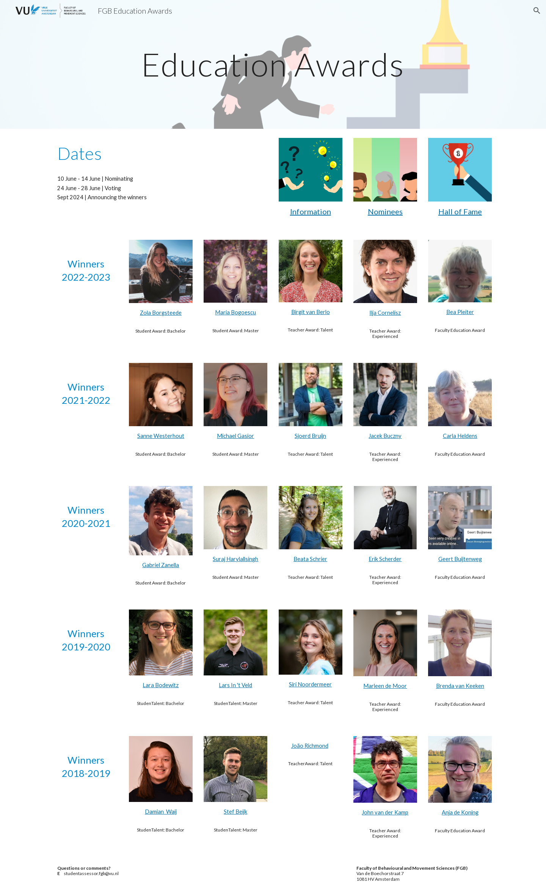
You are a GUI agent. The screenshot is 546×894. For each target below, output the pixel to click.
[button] (537, 11)
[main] (273, 64)
